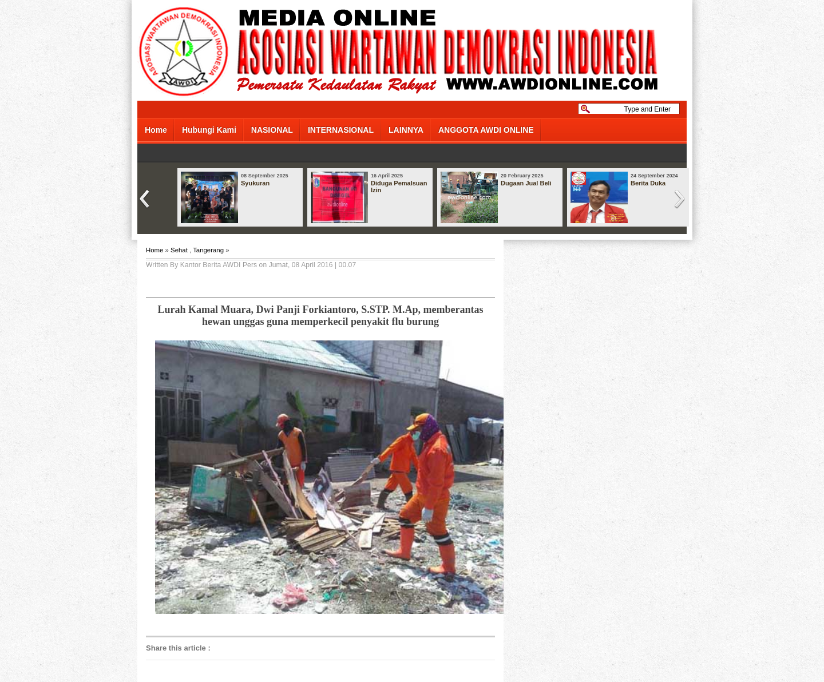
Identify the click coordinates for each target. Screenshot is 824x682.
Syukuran (255, 183)
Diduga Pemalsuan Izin (399, 186)
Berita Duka (648, 183)
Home (156, 129)
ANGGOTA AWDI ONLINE (486, 129)
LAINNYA (406, 129)
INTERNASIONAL (341, 129)
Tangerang (208, 250)
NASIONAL (272, 129)
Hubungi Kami (209, 129)
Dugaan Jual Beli (526, 183)
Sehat (179, 250)
